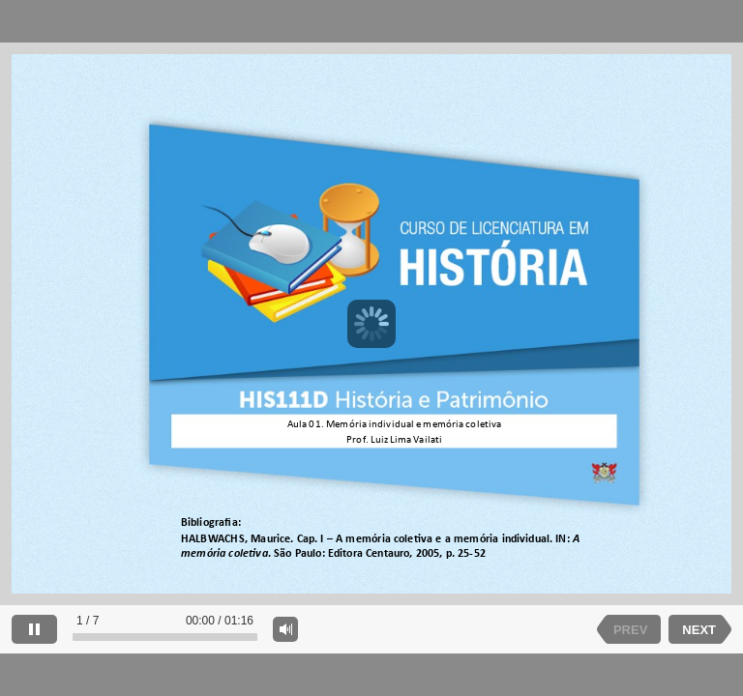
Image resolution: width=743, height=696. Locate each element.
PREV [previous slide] (630, 630)
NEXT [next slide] (699, 630)
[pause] (34, 629)
